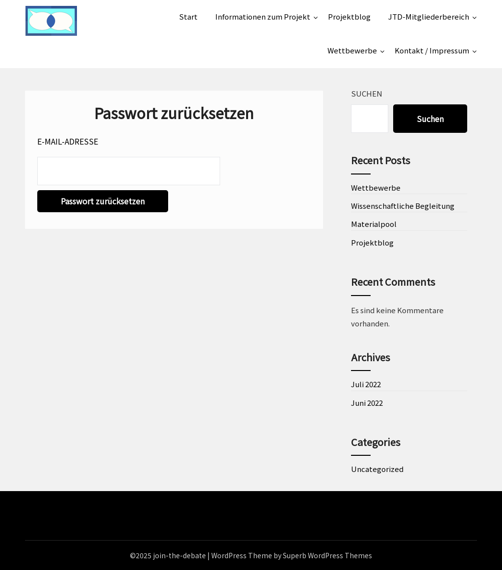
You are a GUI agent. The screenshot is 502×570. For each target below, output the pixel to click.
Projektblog (349, 16)
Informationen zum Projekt (262, 16)
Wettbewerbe (352, 50)
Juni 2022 (367, 402)
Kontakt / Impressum (432, 50)
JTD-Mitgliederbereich (428, 16)
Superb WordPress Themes (327, 555)
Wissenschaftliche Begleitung (402, 205)
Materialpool (374, 224)
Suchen (366, 93)
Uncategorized (377, 469)
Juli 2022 (366, 384)
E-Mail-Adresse (67, 141)
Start (188, 16)
